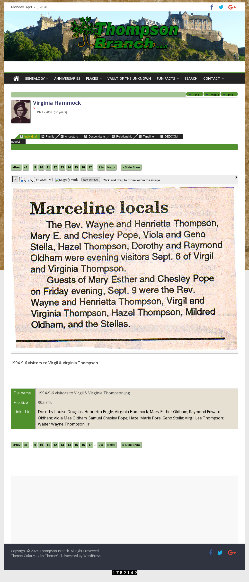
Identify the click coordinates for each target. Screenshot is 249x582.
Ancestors (69, 136)
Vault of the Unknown (129, 78)
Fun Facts (166, 78)
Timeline (146, 136)
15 (76, 167)
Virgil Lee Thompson (204, 418)
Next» (111, 167)
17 (90, 167)
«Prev (16, 167)
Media (215, 94)
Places (92, 78)
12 (55, 167)
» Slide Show (131, 167)
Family (47, 136)
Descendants (95, 136)
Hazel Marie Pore (145, 418)
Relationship (122, 136)
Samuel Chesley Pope (108, 418)
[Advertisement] (124, 510)
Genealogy (35, 78)
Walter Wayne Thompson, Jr (63, 424)
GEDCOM (169, 136)
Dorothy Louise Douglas (60, 411)
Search (191, 78)
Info (230, 94)
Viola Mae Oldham (70, 418)
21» (101, 167)
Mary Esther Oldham (168, 411)
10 (41, 167)
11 (48, 167)
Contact (211, 78)
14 (69, 167)
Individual (28, 136)
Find (196, 94)
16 (83, 167)
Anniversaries (67, 78)
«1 (25, 167)
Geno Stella (172, 418)
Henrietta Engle (98, 411)
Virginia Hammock (131, 411)
